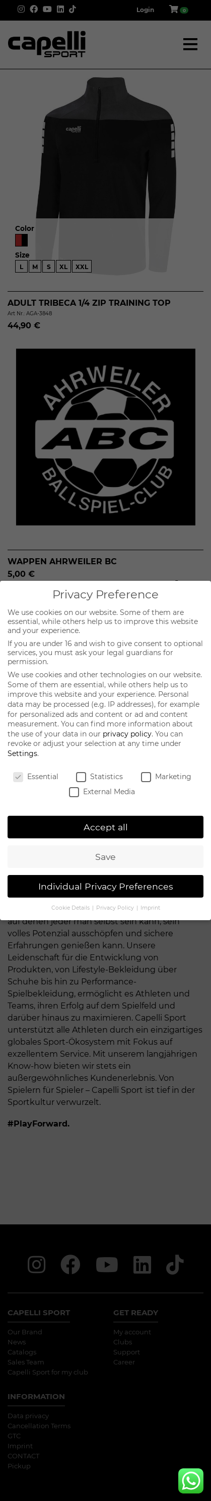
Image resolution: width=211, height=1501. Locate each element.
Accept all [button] (106, 827)
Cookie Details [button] (71, 908)
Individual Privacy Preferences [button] (105, 886)
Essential (35, 776)
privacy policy (127, 733)
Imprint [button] (150, 908)
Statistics (99, 776)
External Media (102, 791)
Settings (22, 753)
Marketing (166, 776)
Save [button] (105, 856)
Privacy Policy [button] (115, 908)
